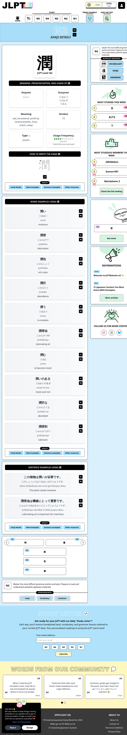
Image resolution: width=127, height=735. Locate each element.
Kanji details (16, 187)
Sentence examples (52, 187)
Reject (13, 727)
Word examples (32, 187)
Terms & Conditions (114, 727)
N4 (54, 647)
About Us (114, 720)
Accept (29, 727)
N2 (72, 647)
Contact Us (114, 724)
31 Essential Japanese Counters (63, 727)
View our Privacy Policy (21, 722)
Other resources (72, 187)
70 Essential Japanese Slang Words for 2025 (62, 720)
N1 (81, 647)
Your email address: (45, 635)
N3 (63, 647)
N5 (46, 647)
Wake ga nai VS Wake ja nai (62, 724)
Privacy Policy (114, 731)
